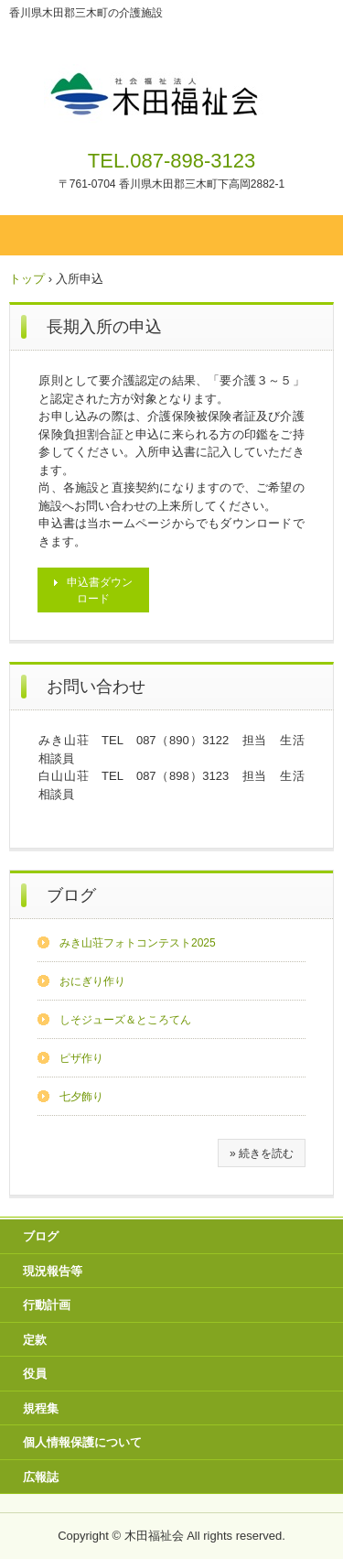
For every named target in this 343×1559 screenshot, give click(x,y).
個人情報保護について (82, 1442)
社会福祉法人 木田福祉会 (171, 80)
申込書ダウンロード (100, 590)
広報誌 (41, 1477)
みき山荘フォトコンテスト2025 (137, 942)
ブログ (71, 895)
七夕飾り (81, 1096)
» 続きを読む (262, 1153)
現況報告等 (52, 1271)
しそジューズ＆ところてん (125, 1019)
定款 (35, 1340)
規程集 (41, 1408)
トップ (27, 279)
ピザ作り (81, 1058)
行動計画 (46, 1305)
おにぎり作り (92, 981)
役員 (35, 1373)
